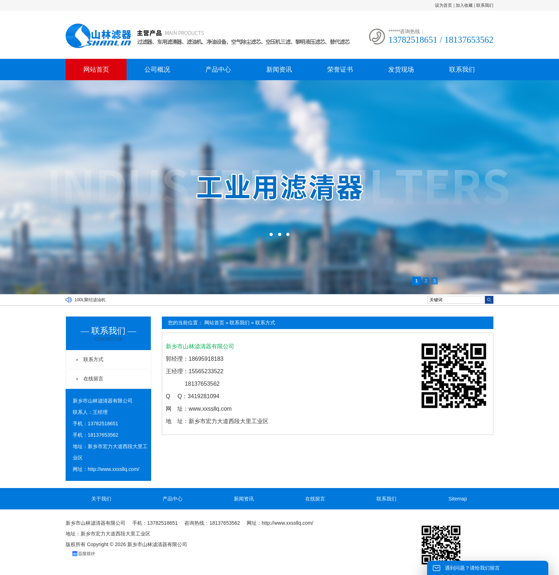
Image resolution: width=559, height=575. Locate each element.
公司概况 (157, 69)
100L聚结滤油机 (90, 299)
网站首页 (96, 69)
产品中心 (218, 69)
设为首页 (443, 5)
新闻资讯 (279, 69)
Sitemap (457, 499)
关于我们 (101, 499)
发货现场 (401, 69)
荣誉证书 (340, 69)
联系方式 (265, 322)
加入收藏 (464, 5)
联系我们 (484, 5)
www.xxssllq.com (210, 409)
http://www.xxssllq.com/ (113, 469)
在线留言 (93, 378)
